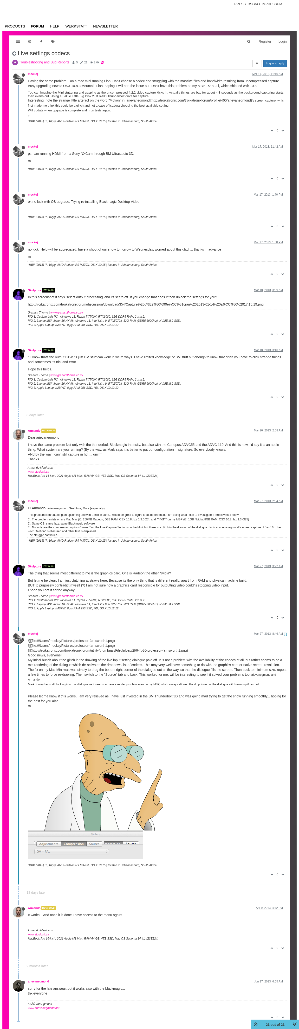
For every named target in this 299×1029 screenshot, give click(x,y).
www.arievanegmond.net (43, 1008)
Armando (34, 430)
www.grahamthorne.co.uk (67, 312)
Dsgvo (254, 4)
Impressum (272, 4)
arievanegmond (38, 981)
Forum (37, 26)
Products (15, 26)
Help (54, 26)
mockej (33, 74)
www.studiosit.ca (38, 471)
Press (240, 4)
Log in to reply (275, 63)
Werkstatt (76, 26)
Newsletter (105, 26)
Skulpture (34, 290)
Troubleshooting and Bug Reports (44, 62)
